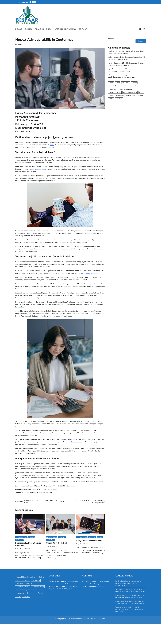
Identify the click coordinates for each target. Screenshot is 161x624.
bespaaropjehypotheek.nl (81, 619)
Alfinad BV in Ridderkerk (56, 543)
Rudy (20, 44)
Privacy (103, 619)
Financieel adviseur (29, 492)
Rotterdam (31, 537)
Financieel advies (43, 29)
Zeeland (99, 537)
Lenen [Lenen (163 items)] (141, 92)
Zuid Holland (52, 489)
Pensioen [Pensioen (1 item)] (141, 95)
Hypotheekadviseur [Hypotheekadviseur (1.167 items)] (125, 89)
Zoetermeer (41, 489)
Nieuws (18, 29)
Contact (83, 29)
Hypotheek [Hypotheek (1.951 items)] (112, 89)
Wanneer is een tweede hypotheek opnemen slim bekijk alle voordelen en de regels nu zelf (129, 609)
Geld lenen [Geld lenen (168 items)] (138, 86)
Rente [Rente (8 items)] (111, 99)
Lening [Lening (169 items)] (111, 95)
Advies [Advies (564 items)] (111, 83)
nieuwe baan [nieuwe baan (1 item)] (130, 95)
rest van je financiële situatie (88, 273)
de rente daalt (76, 442)
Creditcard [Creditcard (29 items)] (125, 83)
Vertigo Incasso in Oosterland (89, 540)
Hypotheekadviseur (44, 492)
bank (52, 145)
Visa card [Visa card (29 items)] (119, 99)
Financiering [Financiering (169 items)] (128, 86)
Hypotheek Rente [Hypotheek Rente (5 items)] (115, 92)
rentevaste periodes (38, 169)
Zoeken (111, 38)
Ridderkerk (62, 537)
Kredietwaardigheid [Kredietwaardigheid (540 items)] (130, 92)
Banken (28, 29)
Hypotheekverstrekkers (65, 29)
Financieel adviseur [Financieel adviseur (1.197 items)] (115, 86)
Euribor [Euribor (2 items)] (134, 83)
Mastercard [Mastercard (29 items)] (120, 95)
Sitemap (95, 619)
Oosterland (92, 537)
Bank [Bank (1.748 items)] (118, 83)
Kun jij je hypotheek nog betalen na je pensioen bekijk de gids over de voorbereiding (128, 583)
